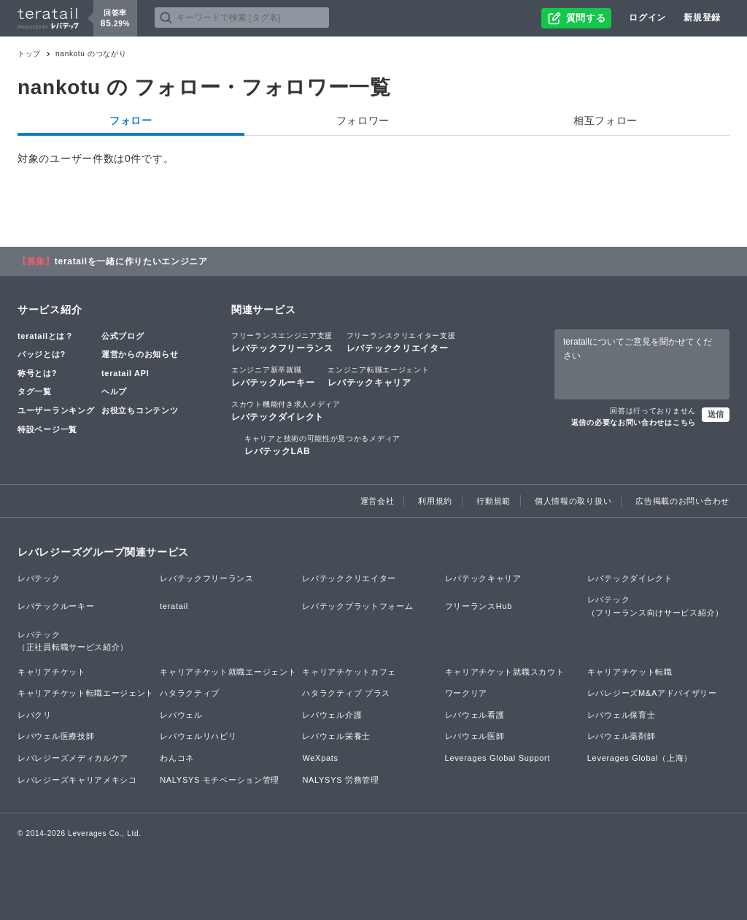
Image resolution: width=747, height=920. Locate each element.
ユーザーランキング (56, 410)
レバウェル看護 (475, 714)
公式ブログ (122, 335)
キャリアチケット (52, 671)
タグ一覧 (35, 391)
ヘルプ (114, 391)
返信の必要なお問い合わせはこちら (633, 422)
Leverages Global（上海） (639, 758)
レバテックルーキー (272, 376)
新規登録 (702, 17)
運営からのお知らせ (139, 354)
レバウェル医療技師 (56, 736)
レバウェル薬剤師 (621, 736)
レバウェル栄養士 (336, 736)
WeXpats (320, 758)
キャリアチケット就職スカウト (505, 671)
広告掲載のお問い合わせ (682, 501)
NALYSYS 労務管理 (340, 779)
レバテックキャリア (378, 376)
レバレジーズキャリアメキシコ (77, 779)
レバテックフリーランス (282, 341)
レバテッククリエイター (401, 341)
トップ (29, 54)
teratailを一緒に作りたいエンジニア (131, 261)
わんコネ (177, 758)
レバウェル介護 (332, 714)
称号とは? (37, 373)
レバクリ (35, 714)
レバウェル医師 (475, 736)
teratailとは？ (46, 335)
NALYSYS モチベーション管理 (219, 779)
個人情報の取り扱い (573, 501)
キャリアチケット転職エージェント (86, 693)
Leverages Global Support (498, 758)
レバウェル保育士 (621, 714)
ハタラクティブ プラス (346, 693)
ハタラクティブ (190, 693)
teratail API (125, 373)
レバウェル (181, 714)
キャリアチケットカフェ (349, 671)
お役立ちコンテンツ (139, 410)
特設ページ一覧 (47, 429)
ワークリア (466, 693)
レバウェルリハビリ (198, 736)
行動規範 (493, 501)
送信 (716, 414)
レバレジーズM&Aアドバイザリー (652, 693)
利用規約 (435, 501)
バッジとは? (42, 354)
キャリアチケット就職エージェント (228, 671)
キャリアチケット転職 (630, 671)
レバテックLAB (322, 444)
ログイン (647, 17)
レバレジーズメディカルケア (73, 758)
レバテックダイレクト (286, 410)
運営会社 (377, 501)
